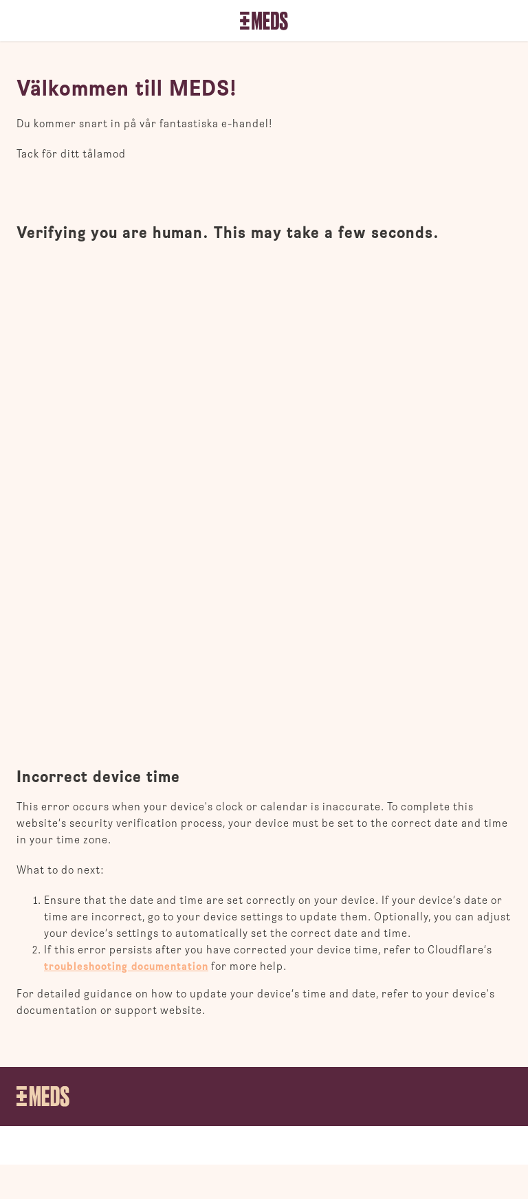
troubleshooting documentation (126, 966)
